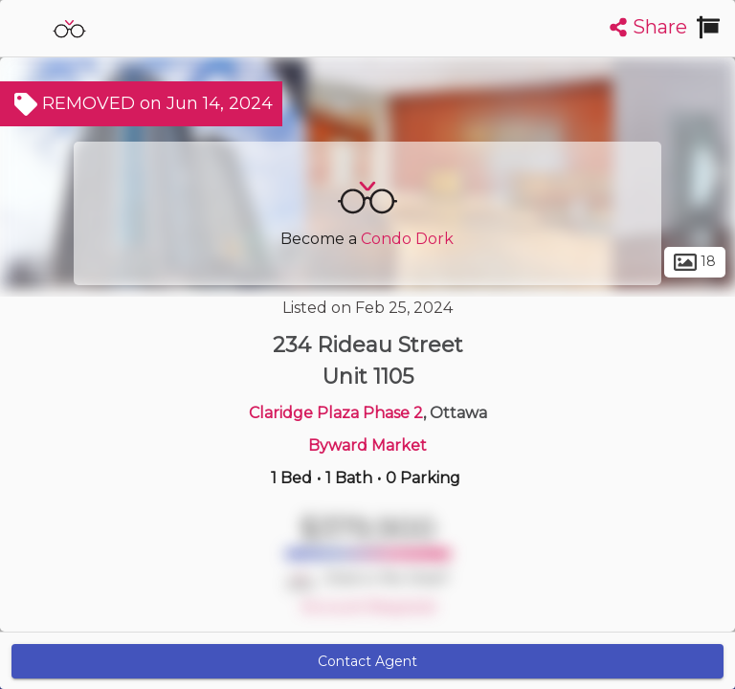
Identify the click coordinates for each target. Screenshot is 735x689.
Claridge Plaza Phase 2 (336, 413)
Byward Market (367, 445)
